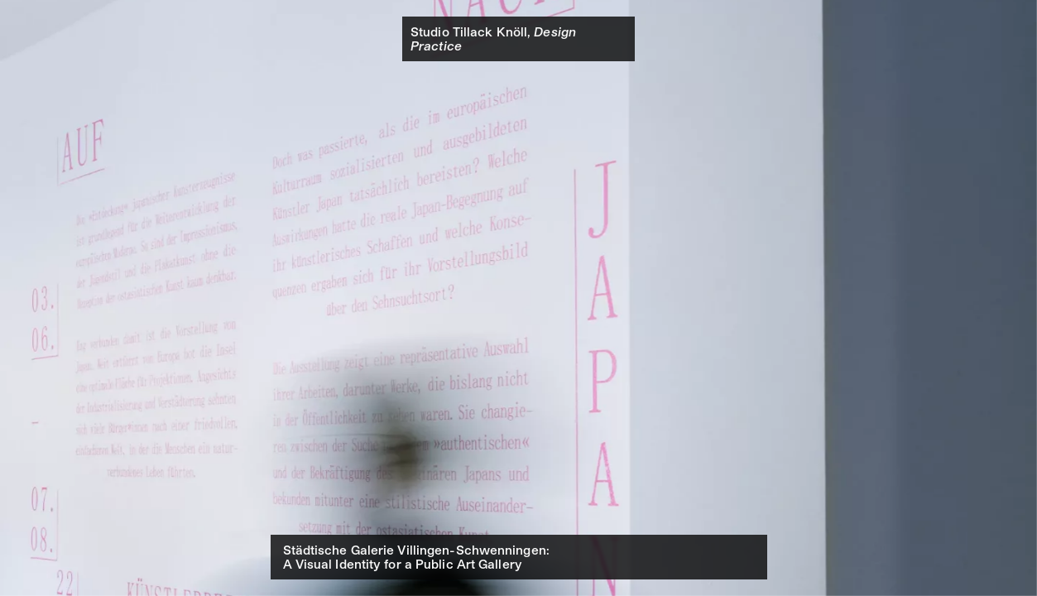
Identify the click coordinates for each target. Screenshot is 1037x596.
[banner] (518, 39)
